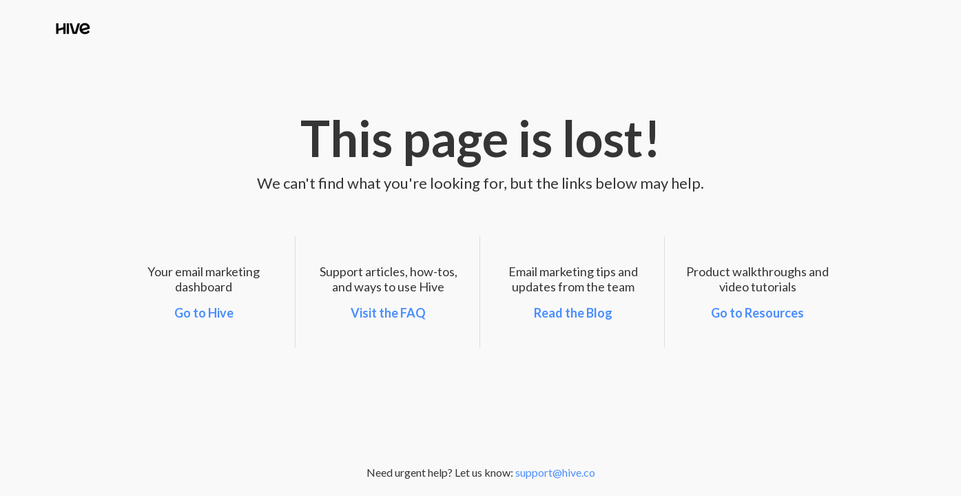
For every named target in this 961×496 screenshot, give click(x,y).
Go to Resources (757, 312)
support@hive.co (555, 472)
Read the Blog (573, 312)
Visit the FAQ (388, 312)
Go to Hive (204, 312)
